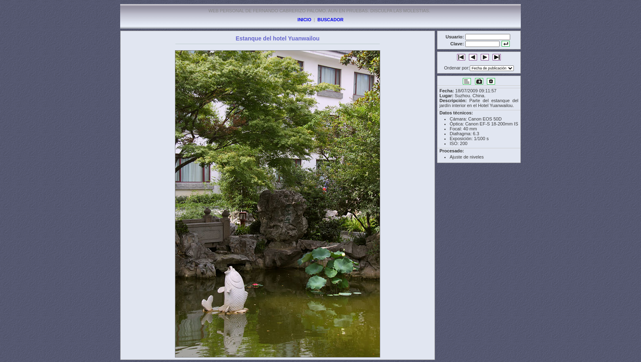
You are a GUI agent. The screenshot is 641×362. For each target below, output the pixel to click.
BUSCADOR (331, 19)
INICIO (305, 19)
